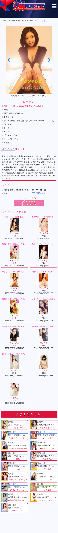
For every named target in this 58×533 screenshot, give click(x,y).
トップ (5, 21)
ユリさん (43, 21)
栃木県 (21, 21)
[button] (48, 60)
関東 (13, 21)
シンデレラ (31, 21)
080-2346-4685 (38, 193)
